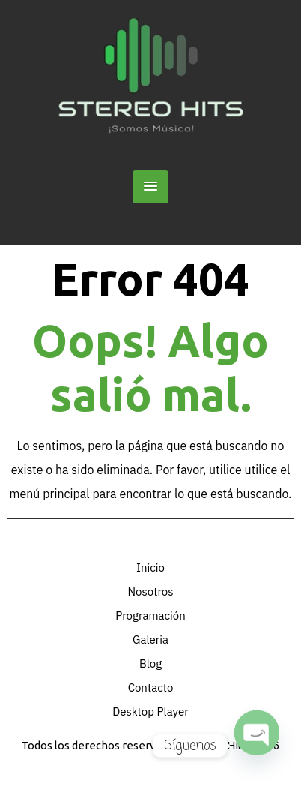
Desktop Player (150, 711)
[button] (150, 186)
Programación (150, 615)
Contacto (151, 687)
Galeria (150, 639)
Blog (150, 663)
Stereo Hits (218, 745)
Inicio (150, 567)
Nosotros (150, 591)
